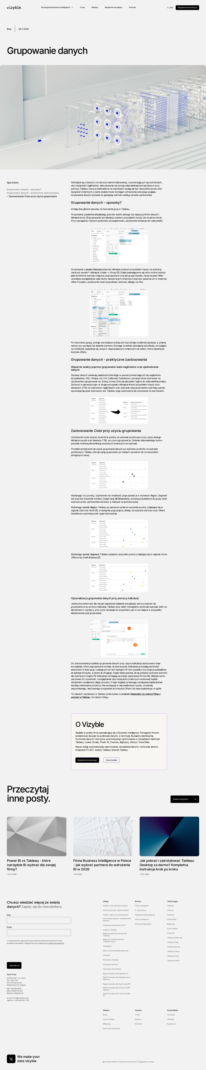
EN (171, 8)
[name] (39, 920)
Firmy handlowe (142, 919)
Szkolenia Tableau (111, 960)
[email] (39, 932)
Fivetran (170, 915)
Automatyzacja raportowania (116, 910)
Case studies (111, 760)
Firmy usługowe (142, 906)
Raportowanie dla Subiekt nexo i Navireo (117, 978)
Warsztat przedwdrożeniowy (115, 951)
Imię (8, 915)
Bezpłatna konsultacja (187, 7)
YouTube (171, 1015)
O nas (82, 7)
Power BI (171, 933)
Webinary (107, 1024)
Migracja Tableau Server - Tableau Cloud (114, 940)
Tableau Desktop (174, 938)
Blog (105, 1015)
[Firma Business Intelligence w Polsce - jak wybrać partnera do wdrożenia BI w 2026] (103, 846)
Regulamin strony (146, 1062)
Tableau (170, 906)
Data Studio (172, 928)
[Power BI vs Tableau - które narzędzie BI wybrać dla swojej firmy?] (36, 846)
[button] (57, 7)
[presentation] (28, 951)
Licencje (106, 955)
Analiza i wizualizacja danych (115, 906)
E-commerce (140, 910)
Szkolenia (107, 946)
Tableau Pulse (173, 956)
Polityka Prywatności (127, 1062)
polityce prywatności (56, 943)
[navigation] (23, 7)
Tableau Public (173, 960)
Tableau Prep (172, 942)
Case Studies (108, 1019)
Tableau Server (173, 947)
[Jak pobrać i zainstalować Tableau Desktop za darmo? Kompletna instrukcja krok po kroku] (169, 846)
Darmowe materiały (111, 1028)
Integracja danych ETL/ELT (114, 925)
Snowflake (171, 919)
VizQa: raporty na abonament (116, 915)
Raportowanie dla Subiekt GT (115, 973)
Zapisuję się (14, 965)
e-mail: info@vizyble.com (18, 998)
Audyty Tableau (110, 930)
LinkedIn (170, 1019)
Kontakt (132, 7)
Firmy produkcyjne (143, 924)
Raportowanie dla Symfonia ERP (117, 984)
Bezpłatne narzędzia (113, 7)
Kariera (138, 1019)
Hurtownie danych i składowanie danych (117, 919)
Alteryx (170, 910)
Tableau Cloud (173, 951)
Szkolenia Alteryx (110, 964)
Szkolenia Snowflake (112, 969)
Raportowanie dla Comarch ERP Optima (116, 989)
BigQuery (171, 924)
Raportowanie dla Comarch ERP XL (116, 995)
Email (9, 927)
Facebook (171, 1024)
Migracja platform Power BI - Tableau (115, 934)
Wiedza (95, 7)
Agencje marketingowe (145, 915)
